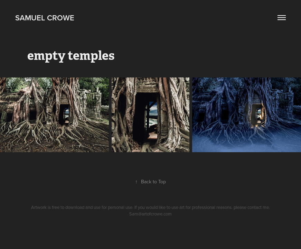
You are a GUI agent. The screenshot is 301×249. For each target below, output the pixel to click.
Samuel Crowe (44, 17)
